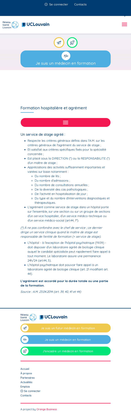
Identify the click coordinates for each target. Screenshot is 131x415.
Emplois (25, 386)
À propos (26, 373)
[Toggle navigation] (124, 27)
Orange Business (46, 409)
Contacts (80, 4)
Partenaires (28, 377)
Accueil (25, 369)
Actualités (26, 382)
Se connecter (58, 4)
